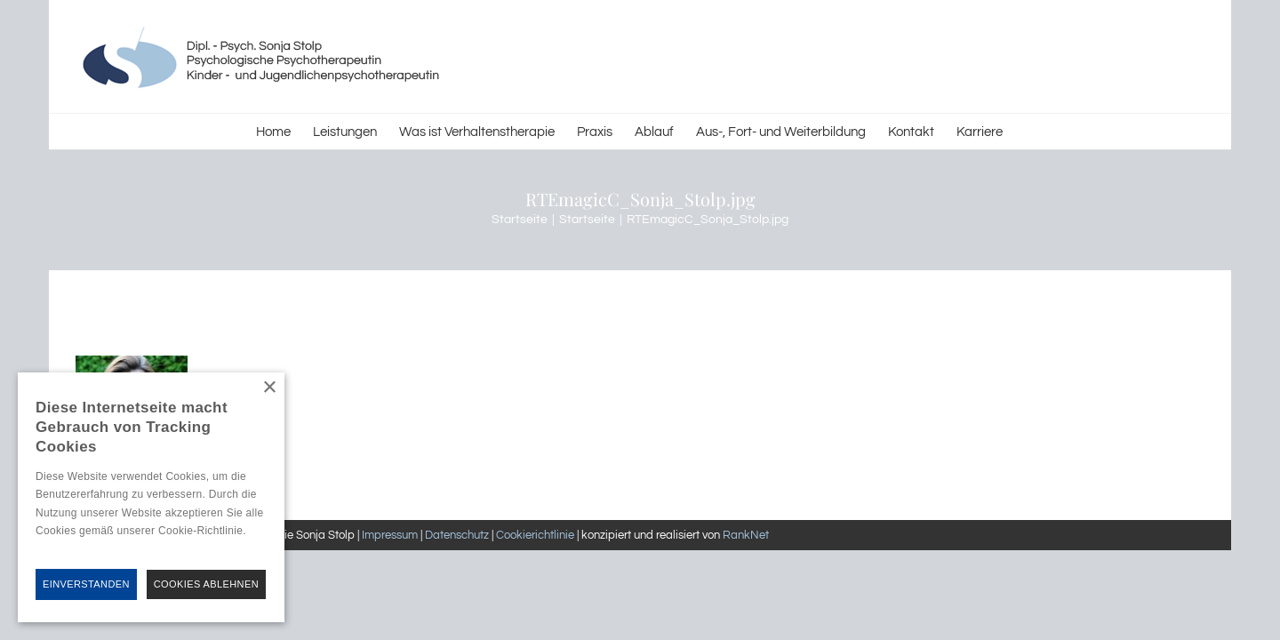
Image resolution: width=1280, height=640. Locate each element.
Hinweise (56, 548)
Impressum (390, 535)
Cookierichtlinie (535, 535)
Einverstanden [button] (86, 584)
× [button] (269, 388)
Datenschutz (457, 535)
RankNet (746, 535)
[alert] (151, 497)
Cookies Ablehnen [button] (206, 584)
